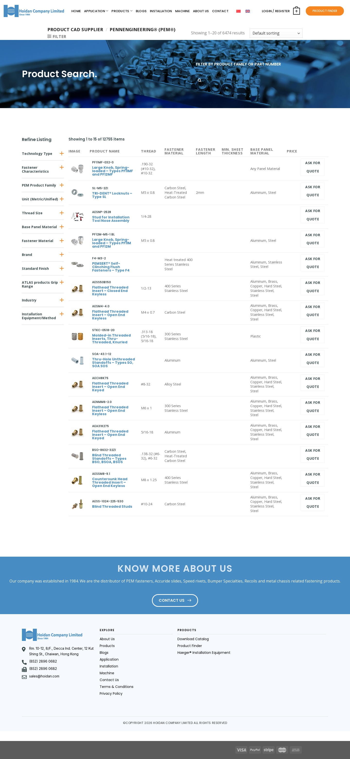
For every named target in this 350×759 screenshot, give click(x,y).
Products (122, 11)
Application (96, 11)
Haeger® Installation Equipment (203, 652)
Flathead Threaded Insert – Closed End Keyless (110, 291)
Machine (182, 11)
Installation (161, 11)
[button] (43, 153)
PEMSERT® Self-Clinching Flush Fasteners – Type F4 (111, 267)
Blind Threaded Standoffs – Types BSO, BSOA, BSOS (109, 458)
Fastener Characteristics (35, 169)
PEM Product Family (39, 185)
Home (76, 11)
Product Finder (189, 645)
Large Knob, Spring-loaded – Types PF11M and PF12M (111, 243)
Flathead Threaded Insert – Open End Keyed (110, 387)
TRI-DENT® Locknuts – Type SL (112, 195)
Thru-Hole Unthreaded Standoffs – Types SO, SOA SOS (113, 362)
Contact (220, 11)
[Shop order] (276, 33)
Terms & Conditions (116, 686)
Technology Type (37, 153)
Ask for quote (312, 166)
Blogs (141, 11)
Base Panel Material (39, 227)
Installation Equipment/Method (39, 316)
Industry (29, 300)
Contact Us (109, 679)
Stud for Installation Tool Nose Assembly (111, 219)
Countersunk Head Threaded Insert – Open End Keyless (109, 482)
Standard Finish (35, 268)
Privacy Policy (111, 693)
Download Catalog (193, 639)
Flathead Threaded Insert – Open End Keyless (110, 315)
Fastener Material (37, 240)
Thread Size (32, 213)
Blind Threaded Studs (112, 506)
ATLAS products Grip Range (40, 284)
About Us (201, 11)
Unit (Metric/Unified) (40, 199)
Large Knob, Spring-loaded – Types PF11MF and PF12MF (112, 171)
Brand (27, 254)
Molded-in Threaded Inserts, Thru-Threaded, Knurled (111, 339)
